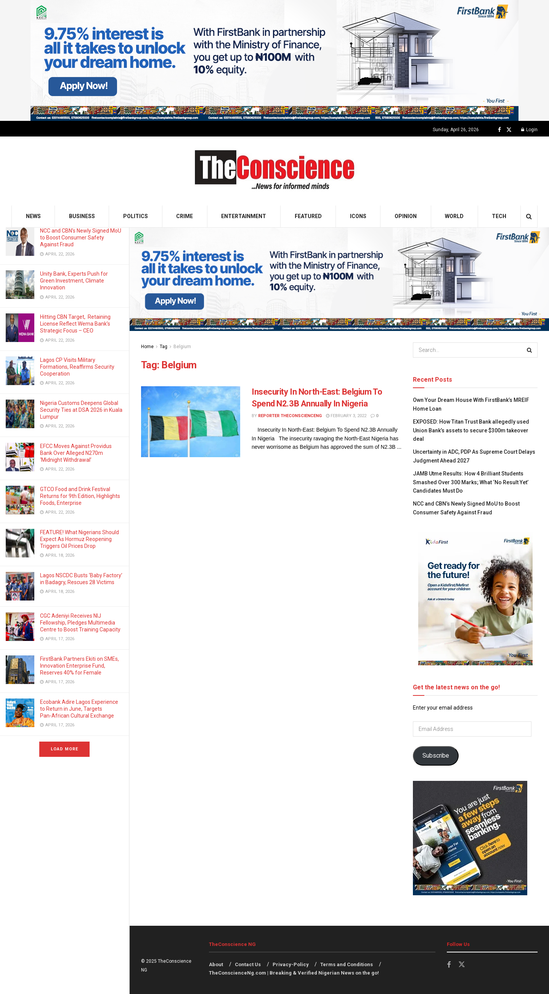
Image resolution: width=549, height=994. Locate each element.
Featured (308, 216)
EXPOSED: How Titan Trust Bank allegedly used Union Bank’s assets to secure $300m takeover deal (471, 430)
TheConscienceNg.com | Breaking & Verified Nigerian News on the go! (294, 973)
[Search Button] (529, 216)
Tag (163, 346)
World (454, 216)
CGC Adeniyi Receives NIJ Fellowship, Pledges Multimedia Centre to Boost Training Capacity (81, 623)
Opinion (406, 216)
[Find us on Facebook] (499, 130)
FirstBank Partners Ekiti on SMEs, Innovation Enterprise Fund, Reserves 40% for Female (79, 666)
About (216, 964)
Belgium (182, 346)
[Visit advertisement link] (274, 60)
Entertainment (243, 216)
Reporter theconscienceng (290, 415)
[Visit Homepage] (274, 171)
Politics (135, 216)
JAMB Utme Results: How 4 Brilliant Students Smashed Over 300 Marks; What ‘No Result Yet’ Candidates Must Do (470, 482)
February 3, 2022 (346, 415)
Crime (184, 216)
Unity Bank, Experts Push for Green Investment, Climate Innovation (74, 281)
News (33, 216)
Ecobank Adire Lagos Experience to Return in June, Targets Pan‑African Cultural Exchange (79, 709)
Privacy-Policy (291, 964)
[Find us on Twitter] (509, 130)
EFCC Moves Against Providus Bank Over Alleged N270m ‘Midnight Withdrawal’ (76, 453)
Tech (499, 216)
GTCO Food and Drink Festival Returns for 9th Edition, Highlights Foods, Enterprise (80, 496)
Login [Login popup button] (529, 129)
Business (82, 216)
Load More (64, 749)
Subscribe (435, 755)
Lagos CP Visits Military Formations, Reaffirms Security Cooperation (77, 367)
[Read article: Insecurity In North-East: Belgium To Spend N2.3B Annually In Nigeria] (190, 421)
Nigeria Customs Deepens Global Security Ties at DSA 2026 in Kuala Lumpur (81, 410)
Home (147, 346)
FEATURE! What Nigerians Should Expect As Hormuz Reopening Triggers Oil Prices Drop (79, 539)
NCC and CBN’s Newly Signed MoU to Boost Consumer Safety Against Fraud (80, 237)
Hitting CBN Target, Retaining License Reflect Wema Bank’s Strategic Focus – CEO (75, 324)
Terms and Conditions (346, 964)
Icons (358, 216)
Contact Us (248, 964)
